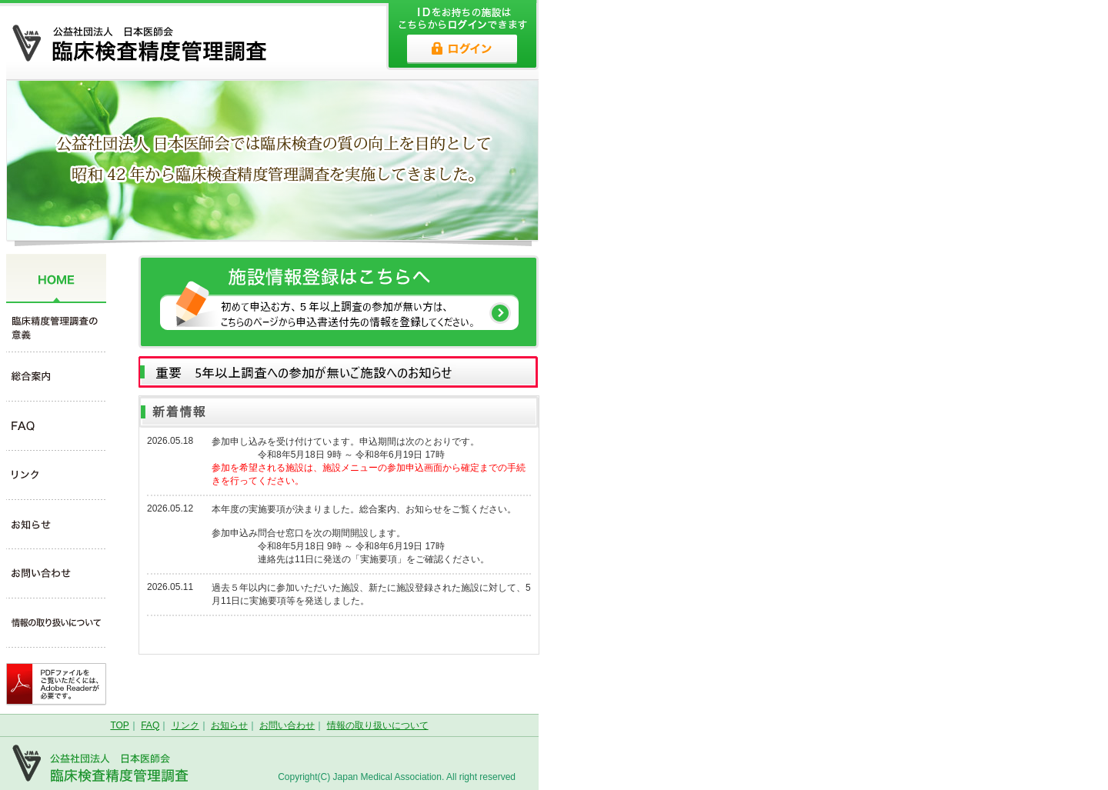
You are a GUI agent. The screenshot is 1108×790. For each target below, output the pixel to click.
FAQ (150, 725)
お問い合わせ (287, 725)
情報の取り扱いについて (378, 725)
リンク (185, 725)
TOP (119, 725)
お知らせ (229, 725)
